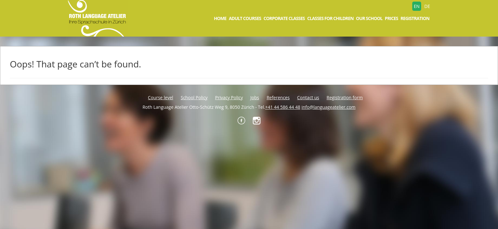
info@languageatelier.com (328, 107)
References (277, 97)
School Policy (194, 97)
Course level (160, 97)
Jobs (254, 97)
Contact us (308, 97)
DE (427, 6)
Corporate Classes (284, 18)
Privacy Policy (229, 97)
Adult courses (245, 18)
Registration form (344, 97)
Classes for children (330, 18)
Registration (414, 18)
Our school (369, 18)
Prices (391, 18)
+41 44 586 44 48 (282, 107)
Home (220, 18)
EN (417, 6)
